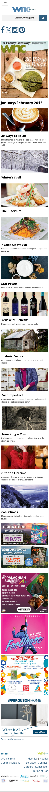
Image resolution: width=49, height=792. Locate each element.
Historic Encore (12, 356)
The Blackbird (11, 211)
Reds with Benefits (14, 320)
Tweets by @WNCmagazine (12, 739)
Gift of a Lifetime (13, 473)
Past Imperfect (12, 395)
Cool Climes (9, 512)
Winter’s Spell (11, 177)
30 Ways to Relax (13, 136)
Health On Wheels (14, 244)
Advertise (32, 758)
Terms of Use (40, 770)
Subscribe (41, 766)
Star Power (9, 283)
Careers (28, 766)
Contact (42, 762)
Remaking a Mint (14, 434)
